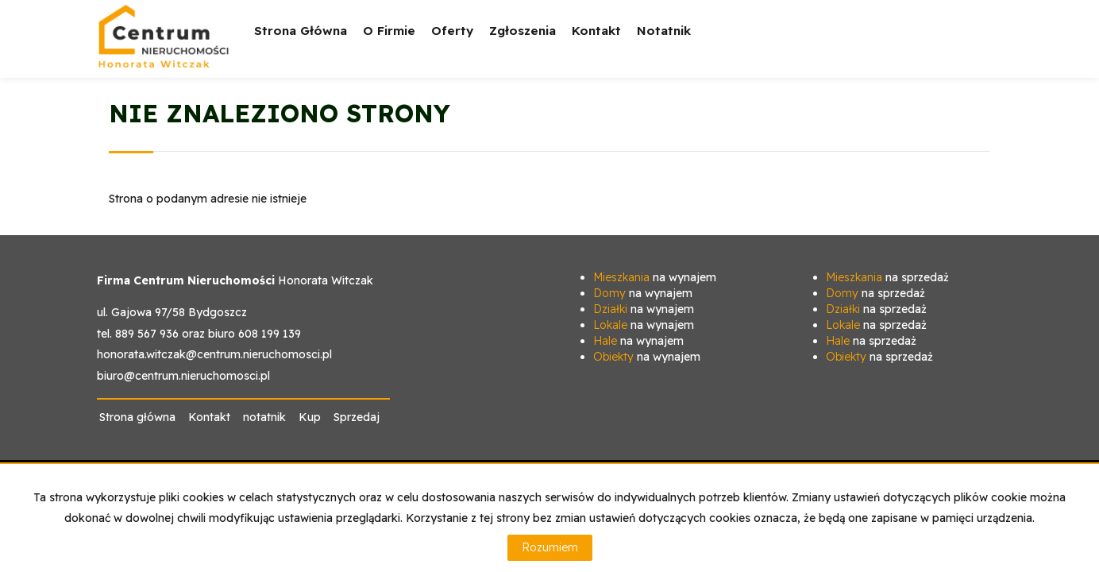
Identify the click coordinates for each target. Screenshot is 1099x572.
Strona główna (300, 30)
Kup (310, 417)
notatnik (664, 30)
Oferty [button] (452, 41)
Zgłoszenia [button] (522, 41)
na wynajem (654, 277)
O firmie (389, 30)
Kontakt (596, 30)
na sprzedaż (887, 277)
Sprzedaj (357, 417)
